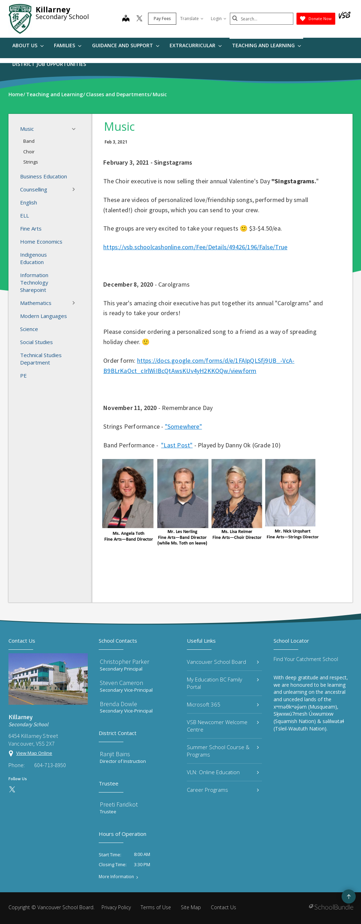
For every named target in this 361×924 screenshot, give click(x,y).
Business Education (43, 176)
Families (67, 45)
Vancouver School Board (223, 661)
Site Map (191, 907)
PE (23, 375)
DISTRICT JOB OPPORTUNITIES (49, 64)
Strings (30, 162)
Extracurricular (196, 45)
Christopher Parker (124, 661)
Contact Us (223, 907)
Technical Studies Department (41, 358)
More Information (116, 877)
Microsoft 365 (223, 704)
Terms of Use (156, 907)
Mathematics (50, 303)
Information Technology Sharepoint (34, 282)
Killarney (53, 9)
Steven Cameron (121, 683)
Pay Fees (162, 19)
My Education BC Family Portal (223, 683)
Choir (29, 151)
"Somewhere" (183, 426)
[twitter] (139, 19)
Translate (191, 19)
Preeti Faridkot (119, 804)
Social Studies (36, 341)
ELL (24, 215)
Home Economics (41, 241)
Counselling (50, 189)
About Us (28, 45)
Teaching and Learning (266, 45)
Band (29, 141)
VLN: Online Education (223, 772)
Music (50, 129)
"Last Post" (176, 445)
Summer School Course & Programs (223, 751)
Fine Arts (31, 228)
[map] (125, 19)
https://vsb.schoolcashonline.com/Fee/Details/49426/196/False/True (195, 247)
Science (29, 328)
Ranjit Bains (115, 754)
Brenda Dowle (118, 704)
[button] (76, 129)
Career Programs (223, 789)
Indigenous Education (33, 258)
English (28, 202)
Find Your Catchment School (306, 659)
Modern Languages (43, 315)
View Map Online (34, 753)
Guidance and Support (125, 45)
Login (218, 19)
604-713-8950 (50, 765)
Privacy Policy (116, 907)
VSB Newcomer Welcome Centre (223, 725)
